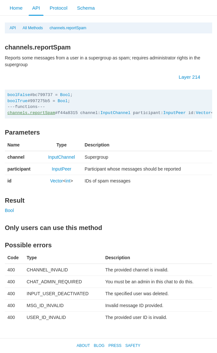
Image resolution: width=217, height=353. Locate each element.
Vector (203, 112)
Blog (99, 345)
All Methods (33, 28)
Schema (86, 8)
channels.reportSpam (68, 28)
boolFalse (18, 95)
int (68, 180)
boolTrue (17, 101)
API (36, 8)
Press (115, 345)
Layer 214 (193, 77)
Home (16, 8)
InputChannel (115, 112)
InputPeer (174, 112)
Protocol (58, 8)
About (83, 345)
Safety (132, 345)
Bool (65, 95)
